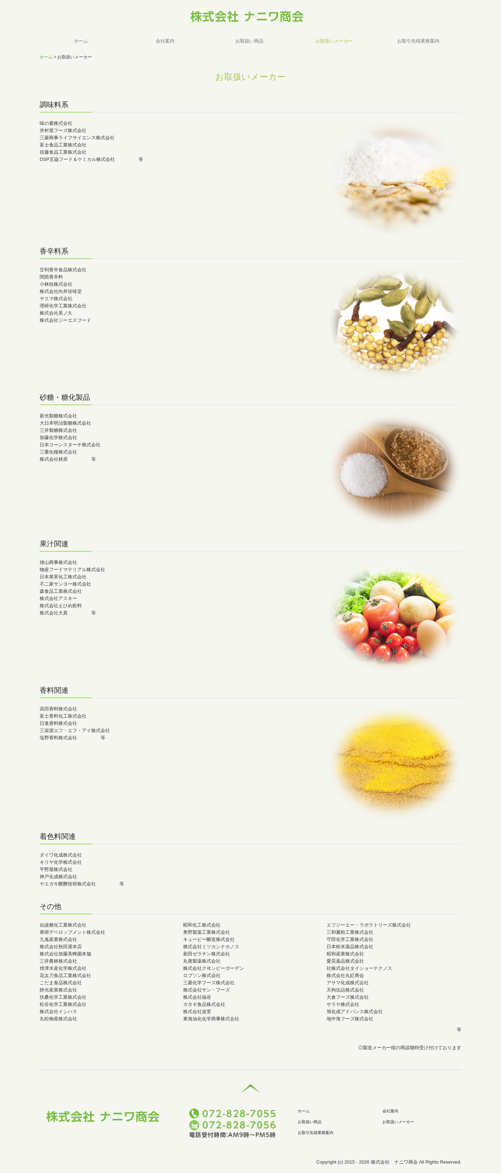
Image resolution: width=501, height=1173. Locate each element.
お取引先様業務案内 (418, 41)
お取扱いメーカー (334, 41)
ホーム (81, 41)
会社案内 (165, 41)
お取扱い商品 (249, 41)
